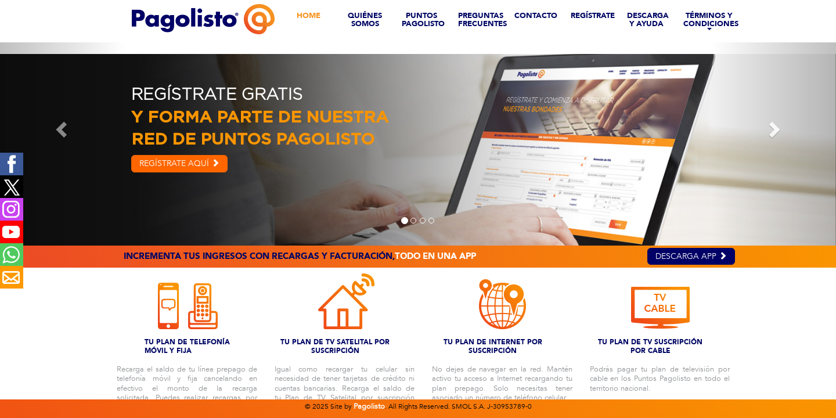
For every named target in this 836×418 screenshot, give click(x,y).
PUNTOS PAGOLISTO (423, 17)
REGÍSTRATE (593, 15)
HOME (308, 15)
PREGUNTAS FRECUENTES (482, 17)
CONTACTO (535, 15)
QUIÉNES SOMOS (365, 17)
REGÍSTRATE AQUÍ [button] (179, 163)
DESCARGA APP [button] (691, 256)
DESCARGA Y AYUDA (648, 17)
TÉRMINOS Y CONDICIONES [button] (710, 17)
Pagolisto (369, 406)
